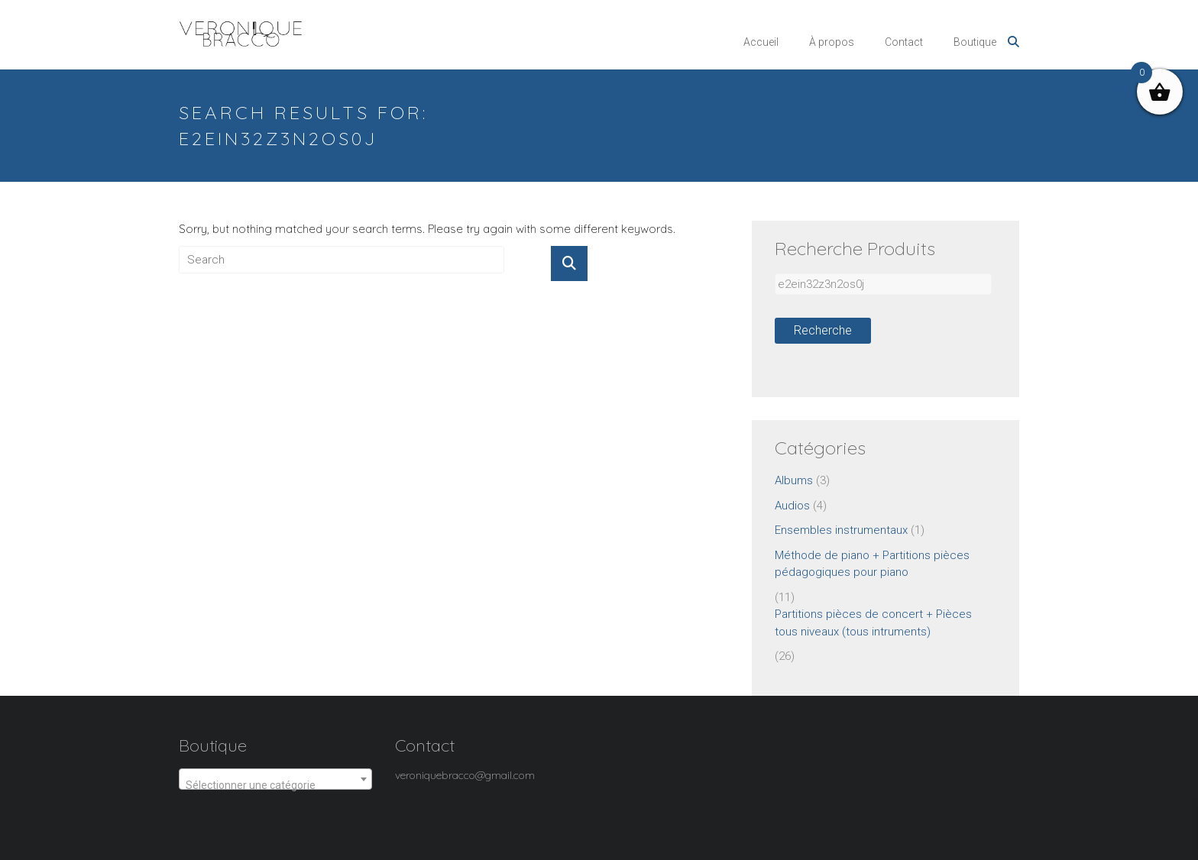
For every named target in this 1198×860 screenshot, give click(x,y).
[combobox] (275, 779)
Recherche (823, 330)
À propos (831, 42)
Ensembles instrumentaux (841, 530)
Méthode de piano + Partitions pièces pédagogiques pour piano (872, 564)
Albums (794, 480)
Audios (792, 505)
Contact (904, 42)
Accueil (761, 42)
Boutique (975, 42)
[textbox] (275, 785)
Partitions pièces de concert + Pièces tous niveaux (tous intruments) (873, 623)
